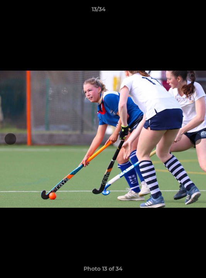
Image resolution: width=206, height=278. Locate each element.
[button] (178, 11)
